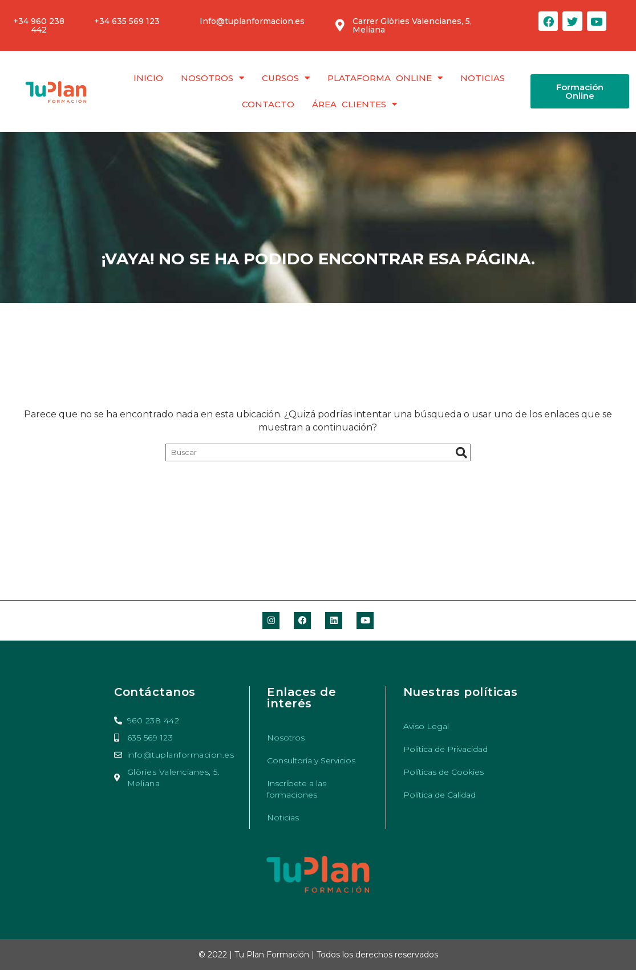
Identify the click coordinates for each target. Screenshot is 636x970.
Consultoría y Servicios (311, 760)
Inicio (148, 78)
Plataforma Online (385, 78)
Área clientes (354, 104)
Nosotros (212, 78)
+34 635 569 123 (127, 21)
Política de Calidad (439, 795)
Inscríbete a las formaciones (296, 789)
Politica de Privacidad (445, 749)
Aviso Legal (426, 726)
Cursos (286, 78)
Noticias (482, 78)
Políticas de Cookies (443, 772)
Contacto (268, 104)
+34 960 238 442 (38, 25)
